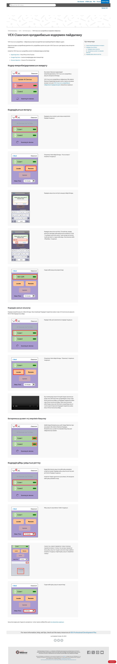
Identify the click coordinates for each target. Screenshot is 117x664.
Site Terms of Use (50, 659)
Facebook (55, 640)
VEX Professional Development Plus (83, 632)
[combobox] (32, 5)
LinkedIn (61, 640)
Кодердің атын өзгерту (91, 47)
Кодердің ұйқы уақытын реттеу (93, 54)
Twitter (58, 640)
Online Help (105, 1)
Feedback (112, 661)
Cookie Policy (56, 659)
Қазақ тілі (105, 8)
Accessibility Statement (72, 659)
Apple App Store (15, 54)
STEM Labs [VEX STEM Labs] (88, 1)
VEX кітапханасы (12, 30)
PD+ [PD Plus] (94, 1)
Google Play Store (15, 57)
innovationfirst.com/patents (66, 658)
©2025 (64, 656)
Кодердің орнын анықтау (94, 49)
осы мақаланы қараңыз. (57, 622)
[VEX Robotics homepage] (11, 1)
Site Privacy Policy (44, 659)
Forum (99, 1)
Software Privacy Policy (63, 659)
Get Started (81, 1)
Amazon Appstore (15, 60)
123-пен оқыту (27, 30)
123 (20, 30)
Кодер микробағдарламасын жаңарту (95, 45)
